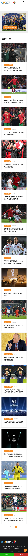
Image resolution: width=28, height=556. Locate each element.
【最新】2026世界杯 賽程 (8, 546)
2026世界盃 (7, 97)
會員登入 (7, 554)
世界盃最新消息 (5, 548)
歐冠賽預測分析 (21, 546)
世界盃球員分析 (15, 548)
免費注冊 (21, 554)
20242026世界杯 (8, 65)
